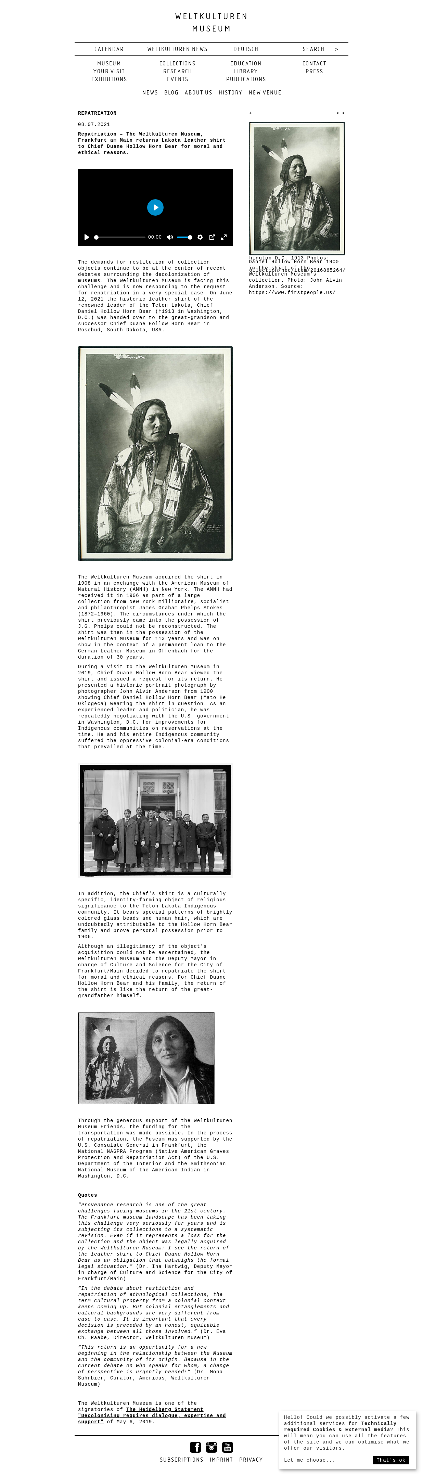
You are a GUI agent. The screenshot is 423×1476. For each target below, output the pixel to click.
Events (178, 79)
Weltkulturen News (178, 49)
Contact (314, 64)
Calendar (109, 49)
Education (246, 64)
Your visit (109, 72)
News (150, 93)
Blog (171, 93)
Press (314, 72)
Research (177, 72)
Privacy (251, 1460)
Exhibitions (109, 79)
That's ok (391, 1460)
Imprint (221, 1460)
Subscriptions (182, 1460)
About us (199, 93)
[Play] (86, 237)
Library (246, 72)
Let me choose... (309, 1460)
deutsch (246, 49)
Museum (109, 64)
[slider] (119, 237)
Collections (177, 64)
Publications (246, 79)
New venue (265, 93)
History (231, 93)
